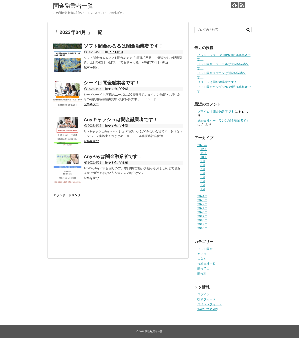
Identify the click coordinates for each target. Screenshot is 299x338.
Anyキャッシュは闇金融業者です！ (121, 119)
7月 (202, 169)
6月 (202, 173)
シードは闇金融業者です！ (112, 82)
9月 (202, 161)
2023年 (202, 200)
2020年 (202, 212)
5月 (202, 177)
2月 (202, 185)
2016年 (202, 228)
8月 (202, 165)
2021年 (202, 208)
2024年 (202, 196)
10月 (203, 157)
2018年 (202, 220)
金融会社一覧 (206, 263)
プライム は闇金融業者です (215, 111)
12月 (203, 149)
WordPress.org (207, 309)
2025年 (202, 145)
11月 (203, 153)
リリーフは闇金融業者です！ (217, 82)
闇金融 (123, 88)
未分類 (202, 259)
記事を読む (91, 67)
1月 (202, 189)
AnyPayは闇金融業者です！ (113, 156)
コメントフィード (209, 304)
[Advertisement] (85, 227)
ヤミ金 (112, 88)
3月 (202, 181)
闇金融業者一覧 (73, 6)
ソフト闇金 (115, 52)
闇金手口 (203, 268)
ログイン (203, 294)
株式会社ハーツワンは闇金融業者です (223, 120)
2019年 (202, 216)
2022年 (202, 204)
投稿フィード (206, 299)
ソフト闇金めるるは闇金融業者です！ (123, 45)
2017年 (202, 224)
